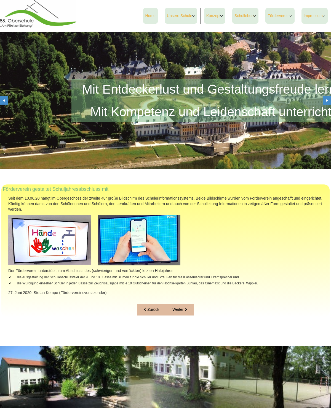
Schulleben (243, 15)
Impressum (313, 15)
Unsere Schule (179, 15)
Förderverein (278, 15)
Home (150, 15)
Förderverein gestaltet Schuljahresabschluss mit (55, 189)
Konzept (213, 15)
